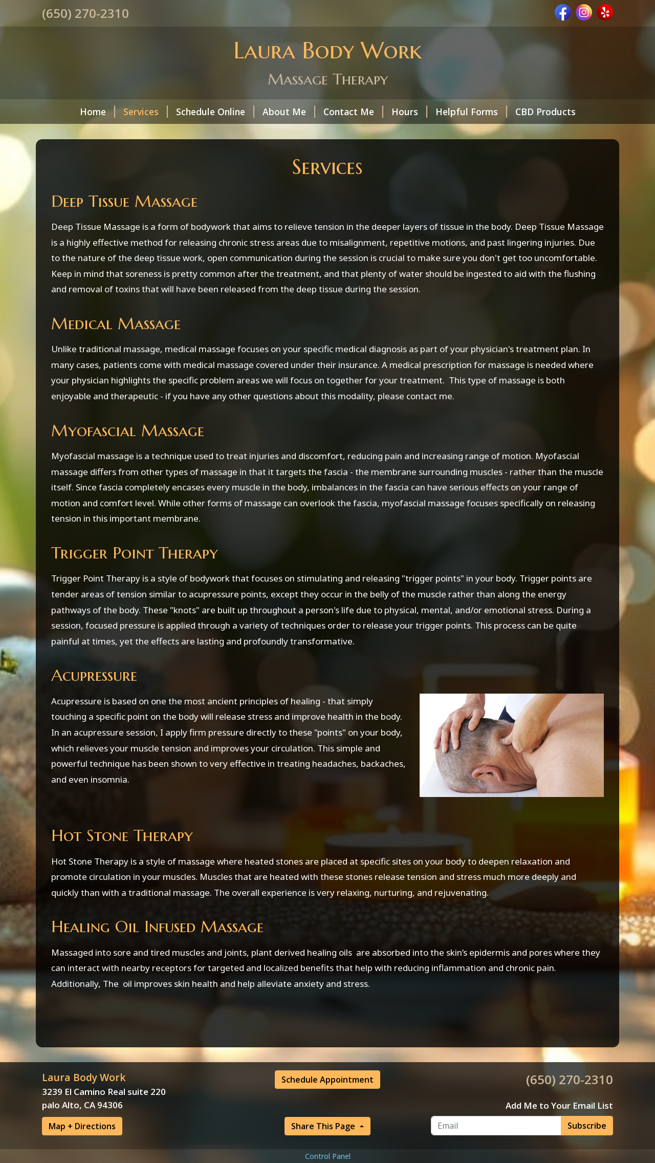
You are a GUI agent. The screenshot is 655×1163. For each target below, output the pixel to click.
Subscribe (586, 1125)
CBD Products (545, 111)
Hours (409, 111)
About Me (289, 111)
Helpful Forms (471, 111)
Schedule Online (215, 111)
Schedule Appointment (327, 1079)
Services (145, 111)
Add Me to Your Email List (559, 1105)
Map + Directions (82, 1126)
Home (97, 111)
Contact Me (353, 111)
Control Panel (328, 1156)
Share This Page (324, 1126)
